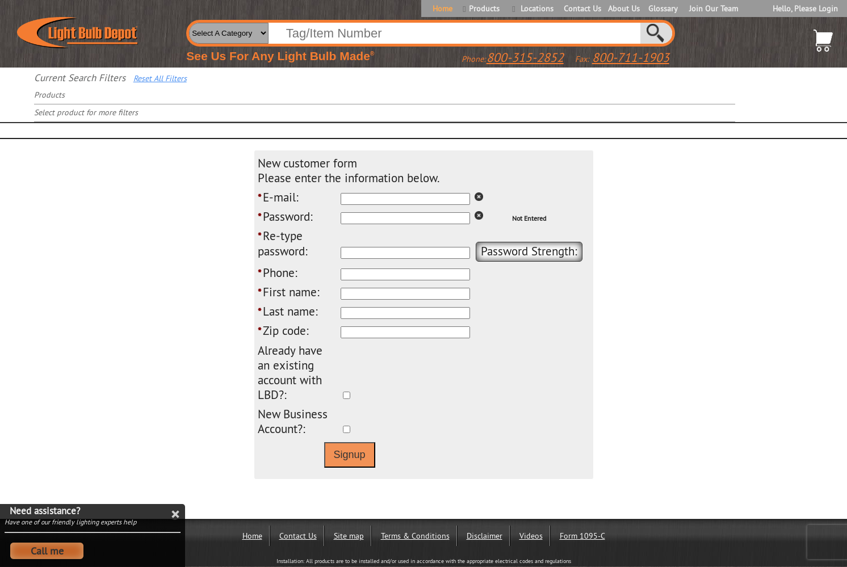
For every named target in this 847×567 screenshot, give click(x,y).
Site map (349, 536)
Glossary (663, 8)
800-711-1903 (630, 57)
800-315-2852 (525, 57)
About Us (624, 8)
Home (442, 8)
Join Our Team (713, 8)
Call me (47, 550)
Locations (537, 8)
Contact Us (581, 8)
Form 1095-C (582, 536)
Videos (531, 536)
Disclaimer (484, 536)
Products (484, 8)
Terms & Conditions (415, 536)
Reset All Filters (160, 78)
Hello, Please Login (805, 8)
